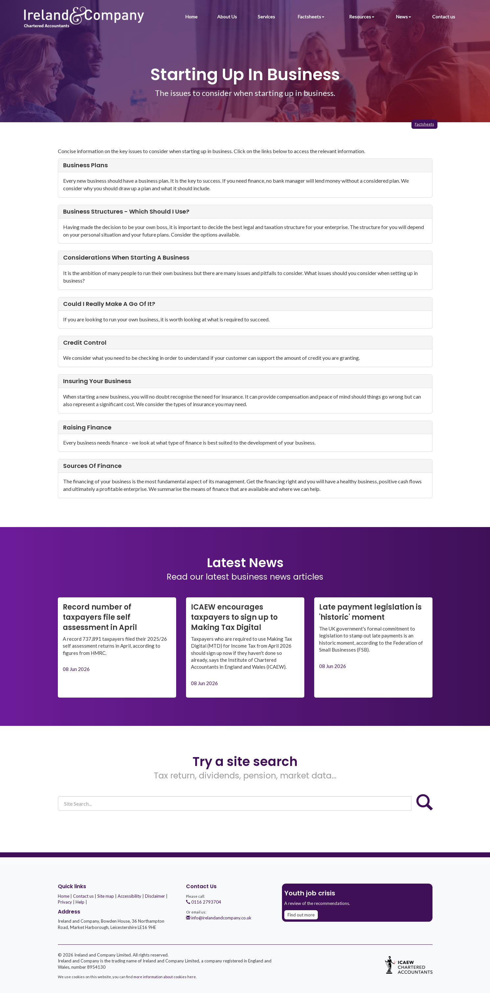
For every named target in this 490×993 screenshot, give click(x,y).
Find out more (301, 914)
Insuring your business (97, 381)
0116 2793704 (203, 902)
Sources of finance (92, 466)
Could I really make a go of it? (109, 304)
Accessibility (129, 896)
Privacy (65, 902)
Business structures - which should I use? (126, 211)
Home (191, 16)
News (403, 16)
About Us (227, 16)
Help (80, 902)
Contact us (443, 16)
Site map (105, 896)
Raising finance (87, 427)
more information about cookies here (164, 977)
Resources (361, 16)
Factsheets (311, 16)
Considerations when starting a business (126, 257)
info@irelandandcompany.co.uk (218, 917)
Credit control (84, 342)
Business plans (85, 165)
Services (266, 16)
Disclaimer (155, 896)
